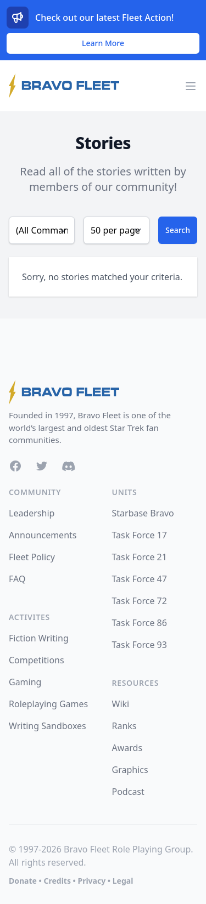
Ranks (124, 726)
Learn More (103, 43)
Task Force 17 (139, 535)
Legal (123, 880)
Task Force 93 (139, 645)
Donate (23, 880)
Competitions (36, 660)
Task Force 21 (139, 557)
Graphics (130, 770)
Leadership (31, 513)
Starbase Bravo (143, 513)
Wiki (121, 704)
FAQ (17, 579)
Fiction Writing (39, 638)
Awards (127, 748)
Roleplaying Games (48, 704)
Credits (56, 880)
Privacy (91, 880)
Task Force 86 (139, 623)
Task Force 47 (139, 579)
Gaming (25, 682)
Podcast (128, 792)
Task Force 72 (139, 601)
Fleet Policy (32, 557)
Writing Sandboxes (47, 726)
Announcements (42, 535)
